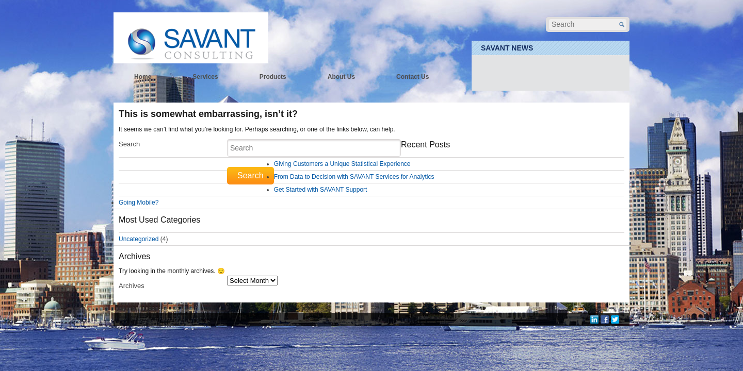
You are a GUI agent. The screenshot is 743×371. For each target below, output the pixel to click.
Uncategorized (138, 239)
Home (142, 76)
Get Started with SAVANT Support (320, 189)
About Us (341, 76)
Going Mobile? (138, 202)
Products (273, 76)
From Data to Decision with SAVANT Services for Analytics (354, 176)
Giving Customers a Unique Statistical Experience (342, 163)
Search (129, 144)
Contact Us (412, 76)
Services (205, 76)
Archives (131, 286)
